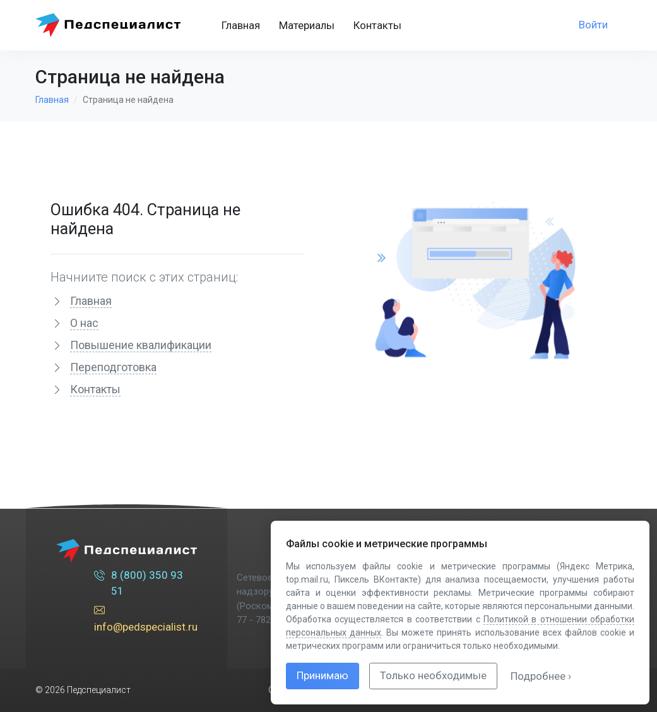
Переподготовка (113, 367)
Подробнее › (541, 676)
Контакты (377, 25)
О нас (84, 322)
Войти (593, 24)
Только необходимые (433, 675)
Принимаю (322, 675)
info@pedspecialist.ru (146, 618)
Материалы (306, 25)
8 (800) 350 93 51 (138, 582)
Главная (241, 25)
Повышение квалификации (140, 345)
